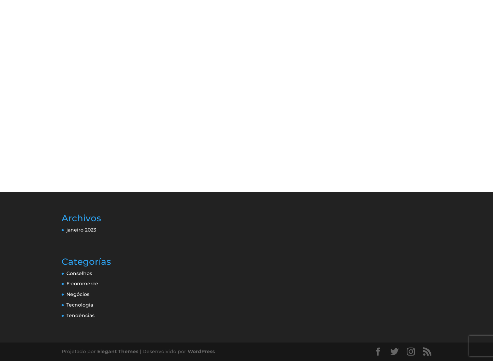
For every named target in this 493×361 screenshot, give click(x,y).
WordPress (201, 351)
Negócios (77, 294)
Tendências (80, 315)
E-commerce (82, 284)
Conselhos (79, 273)
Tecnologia (79, 305)
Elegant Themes (117, 351)
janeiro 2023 (81, 230)
